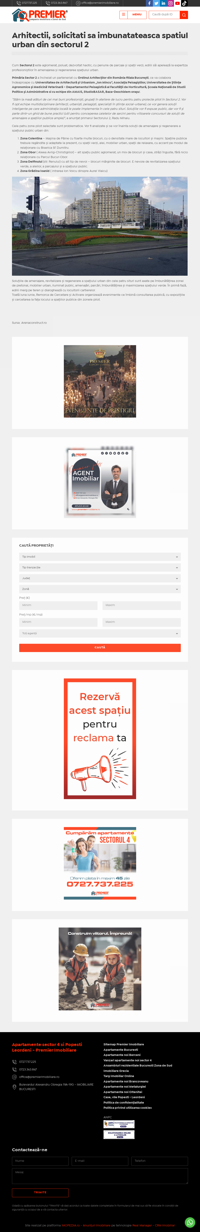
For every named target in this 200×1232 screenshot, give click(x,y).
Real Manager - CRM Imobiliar (153, 1225)
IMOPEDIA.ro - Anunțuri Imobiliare (86, 1225)
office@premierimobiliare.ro (97, 3)
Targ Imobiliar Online (119, 1076)
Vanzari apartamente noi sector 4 (128, 1060)
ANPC (108, 1117)
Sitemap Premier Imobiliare (124, 1044)
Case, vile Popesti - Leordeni (124, 1097)
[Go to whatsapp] (190, 1222)
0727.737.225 (26, 3)
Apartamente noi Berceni (122, 1055)
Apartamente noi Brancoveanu (126, 1081)
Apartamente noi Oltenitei (123, 1092)
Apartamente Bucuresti (121, 1050)
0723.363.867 (56, 3)
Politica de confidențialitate (124, 1103)
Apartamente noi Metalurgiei (125, 1087)
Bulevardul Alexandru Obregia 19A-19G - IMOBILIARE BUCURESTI (56, 1087)
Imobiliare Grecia (116, 1071)
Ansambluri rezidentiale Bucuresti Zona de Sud (138, 1065)
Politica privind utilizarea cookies (128, 1108)
